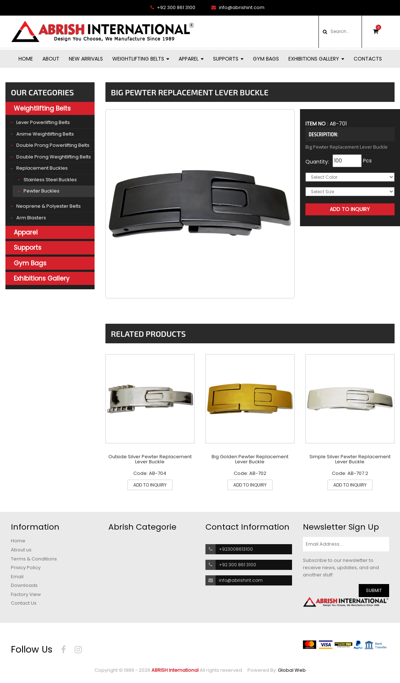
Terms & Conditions (34, 559)
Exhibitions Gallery (316, 58)
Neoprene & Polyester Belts (48, 206)
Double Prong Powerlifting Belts (52, 145)
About (50, 58)
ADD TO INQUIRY (150, 485)
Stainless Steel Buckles (50, 179)
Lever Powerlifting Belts (43, 122)
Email (17, 577)
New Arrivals (86, 58)
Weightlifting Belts (140, 58)
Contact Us (24, 603)
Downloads (24, 585)
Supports (228, 58)
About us (21, 550)
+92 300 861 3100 (172, 7)
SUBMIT (374, 590)
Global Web (292, 670)
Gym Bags (266, 58)
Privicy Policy (26, 567)
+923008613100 (236, 549)
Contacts (368, 58)
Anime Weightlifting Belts (45, 134)
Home (25, 58)
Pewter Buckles (41, 190)
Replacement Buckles (42, 168)
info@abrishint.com (237, 7)
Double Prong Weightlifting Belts (53, 156)
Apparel (191, 58)
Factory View (26, 594)
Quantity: (317, 161)
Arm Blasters (31, 217)
